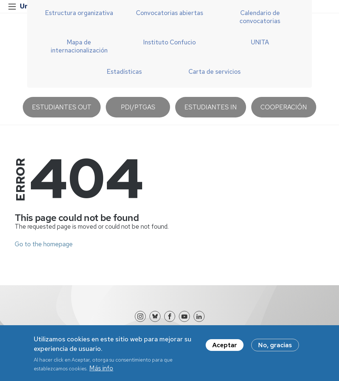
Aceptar (224, 348)
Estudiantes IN (210, 107)
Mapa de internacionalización (79, 46)
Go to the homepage (44, 244)
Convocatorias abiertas (169, 13)
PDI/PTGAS (138, 107)
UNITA (260, 42)
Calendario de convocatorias (259, 17)
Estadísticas (124, 72)
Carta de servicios (214, 72)
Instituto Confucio (169, 42)
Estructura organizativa (79, 13)
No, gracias (275, 348)
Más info (101, 371)
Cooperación (283, 107)
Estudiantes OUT (61, 107)
